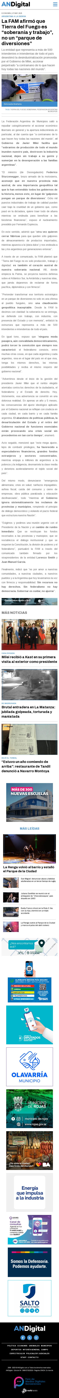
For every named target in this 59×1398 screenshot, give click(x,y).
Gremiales (34, 1346)
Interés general (31, 1350)
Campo (44, 1350)
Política (11, 1346)
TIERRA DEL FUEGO (18, 109)
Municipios (46, 1346)
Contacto (33, 1357)
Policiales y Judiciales (37, 1353)
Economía (22, 1346)
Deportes (16, 1350)
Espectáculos (17, 1353)
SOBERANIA (31, 109)
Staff (23, 1357)
